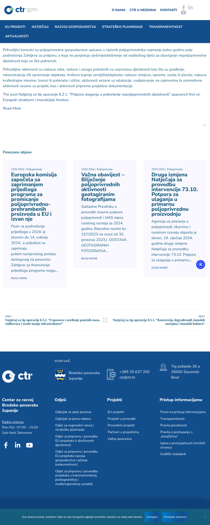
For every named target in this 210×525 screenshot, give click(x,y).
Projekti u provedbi (121, 419)
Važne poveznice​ (120, 439)
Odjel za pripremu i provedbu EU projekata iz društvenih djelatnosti (76, 440)
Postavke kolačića (175, 516)
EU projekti (15, 27)
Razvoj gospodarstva (75, 27)
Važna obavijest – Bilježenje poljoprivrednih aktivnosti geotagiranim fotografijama (102, 187)
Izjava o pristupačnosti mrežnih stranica (182, 445)
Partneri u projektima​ (123, 432)
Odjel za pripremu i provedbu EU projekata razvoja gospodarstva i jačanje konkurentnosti (76, 458)
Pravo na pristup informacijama (182, 412)
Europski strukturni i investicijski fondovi (35, 99)
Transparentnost (166, 27)
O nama (118, 10)
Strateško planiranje (122, 27)
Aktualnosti (17, 36)
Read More (12, 108)
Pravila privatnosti (173, 425)
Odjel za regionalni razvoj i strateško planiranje (74, 427)
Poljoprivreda (34, 169)
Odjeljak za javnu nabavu (73, 419)
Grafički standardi (173, 454)
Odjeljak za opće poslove (73, 412)
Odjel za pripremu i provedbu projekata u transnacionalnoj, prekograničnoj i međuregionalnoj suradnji (76, 477)
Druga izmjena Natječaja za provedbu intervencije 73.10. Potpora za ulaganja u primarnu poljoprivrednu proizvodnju (174, 194)
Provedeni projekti (121, 425)
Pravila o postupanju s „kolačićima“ (176, 434)
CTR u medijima (143, 10)
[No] (205, 517)
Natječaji (40, 27)
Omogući (152, 516)
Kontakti (168, 10)
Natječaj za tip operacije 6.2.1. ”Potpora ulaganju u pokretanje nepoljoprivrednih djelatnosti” (94, 94)
